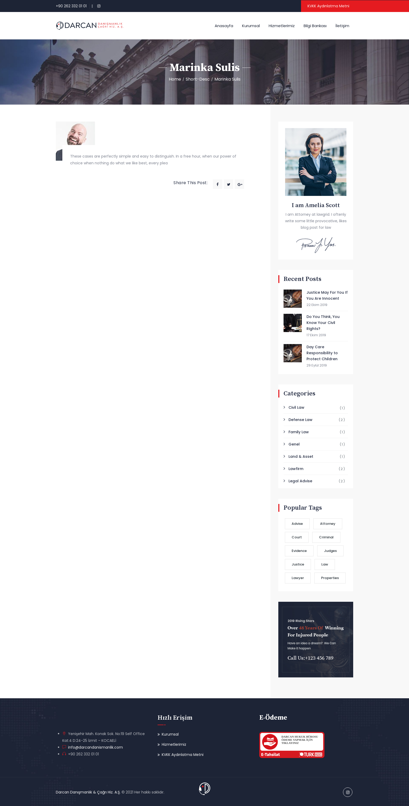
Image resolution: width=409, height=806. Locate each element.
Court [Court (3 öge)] (297, 537)
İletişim (342, 25)
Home (175, 79)
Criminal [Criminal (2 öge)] (326, 537)
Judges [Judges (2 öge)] (330, 550)
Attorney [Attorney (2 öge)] (327, 523)
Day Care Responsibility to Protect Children (322, 353)
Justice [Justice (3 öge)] (298, 564)
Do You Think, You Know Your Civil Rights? (323, 322)
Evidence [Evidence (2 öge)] (299, 550)
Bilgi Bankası (315, 25)
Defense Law (300, 419)
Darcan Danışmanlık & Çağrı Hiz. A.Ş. (88, 792)
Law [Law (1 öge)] (324, 564)
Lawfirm (295, 468)
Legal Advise (300, 481)
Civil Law (296, 407)
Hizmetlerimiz (282, 25)
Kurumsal (251, 25)
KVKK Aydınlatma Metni (328, 6)
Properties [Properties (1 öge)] (330, 577)
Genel (294, 444)
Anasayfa (224, 25)
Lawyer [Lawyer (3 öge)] (298, 577)
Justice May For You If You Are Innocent (327, 295)
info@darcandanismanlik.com (94, 747)
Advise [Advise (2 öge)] (297, 523)
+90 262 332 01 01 (71, 6)
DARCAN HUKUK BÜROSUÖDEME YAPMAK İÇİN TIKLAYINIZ (299, 739)
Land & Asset (300, 456)
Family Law (298, 432)
